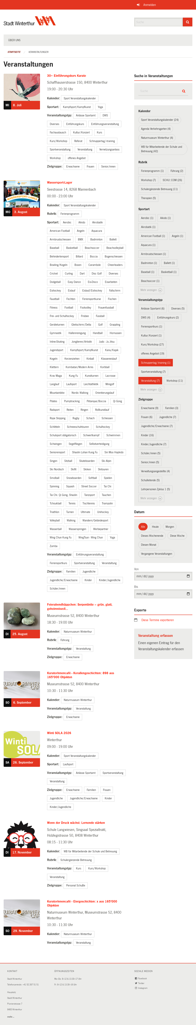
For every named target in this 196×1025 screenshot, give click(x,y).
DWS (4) (145, 317)
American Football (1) (153, 236)
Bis (136, 586)
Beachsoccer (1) (150, 281)
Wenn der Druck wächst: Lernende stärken (76, 822)
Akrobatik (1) (148, 227)
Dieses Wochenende (152, 535)
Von (136, 569)
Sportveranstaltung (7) (153, 371)
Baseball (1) (147, 272)
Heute (155, 526)
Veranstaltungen (38, 52)
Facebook (141, 978)
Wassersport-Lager (59, 182)
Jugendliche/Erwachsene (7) (157, 426)
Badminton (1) (149, 263)
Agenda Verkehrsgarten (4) (156, 128)
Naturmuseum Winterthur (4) (157, 137)
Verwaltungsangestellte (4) (155, 471)
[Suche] (188, 22)
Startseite (13, 52)
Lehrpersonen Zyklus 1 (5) (155, 489)
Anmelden (149, 5)
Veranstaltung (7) (150, 380)
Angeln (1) (177, 236)
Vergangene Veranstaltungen (156, 553)
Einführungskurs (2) (168, 317)
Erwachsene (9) (149, 408)
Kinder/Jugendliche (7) (153, 444)
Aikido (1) (165, 218)
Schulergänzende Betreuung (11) (159, 189)
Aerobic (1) (147, 218)
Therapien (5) (148, 198)
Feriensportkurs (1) (151, 326)
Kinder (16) (147, 435)
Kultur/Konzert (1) (151, 335)
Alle (143, 526)
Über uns (14, 40)
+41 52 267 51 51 (31, 984)
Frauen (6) (146, 417)
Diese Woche (177, 535)
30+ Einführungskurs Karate (66, 75)
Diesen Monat (148, 544)
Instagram (141, 988)
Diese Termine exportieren (157, 620)
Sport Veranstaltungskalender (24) (160, 119)
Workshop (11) (175, 380)
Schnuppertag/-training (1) (155, 362)
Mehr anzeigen (151, 290)
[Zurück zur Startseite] (30, 24)
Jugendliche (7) (167, 417)
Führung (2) (177, 170)
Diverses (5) (178, 308)
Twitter (139, 983)
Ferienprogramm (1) (152, 170)
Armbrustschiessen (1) (153, 254)
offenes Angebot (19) (152, 353)
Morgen (170, 526)
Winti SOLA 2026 (59, 733)
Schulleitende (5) (150, 480)
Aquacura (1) (148, 245)
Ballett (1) (169, 263)
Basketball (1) (168, 272)
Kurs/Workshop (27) (152, 344)
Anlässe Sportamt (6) (152, 308)
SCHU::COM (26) (172, 180)
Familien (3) (171, 408)
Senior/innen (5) (150, 462)
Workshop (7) (148, 180)
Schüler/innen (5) (150, 453)
